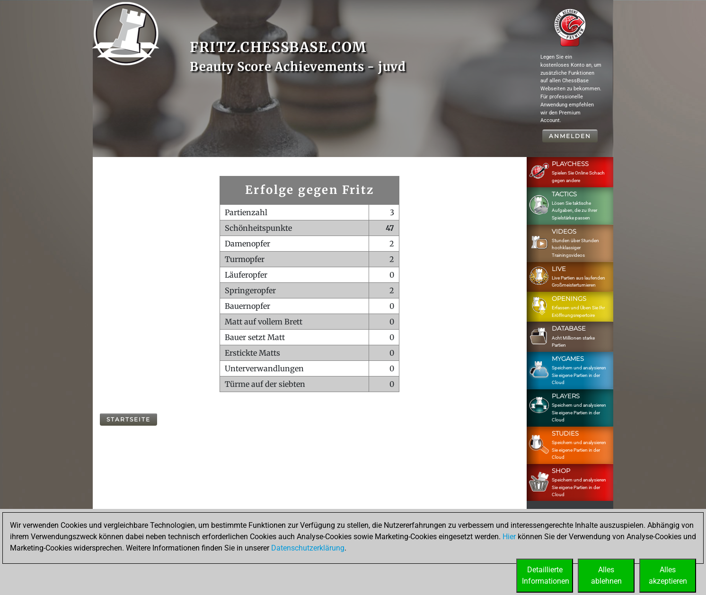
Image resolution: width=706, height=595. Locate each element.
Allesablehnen (606, 575)
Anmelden (570, 136)
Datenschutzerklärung (307, 547)
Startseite (128, 419)
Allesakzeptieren (668, 575)
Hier (509, 536)
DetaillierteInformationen (545, 575)
